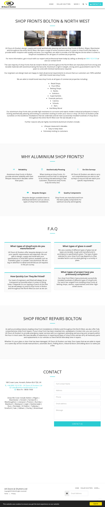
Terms (6, 494)
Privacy (13, 494)
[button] (83, 4)
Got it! (96, 504)
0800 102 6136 (91, 58)
